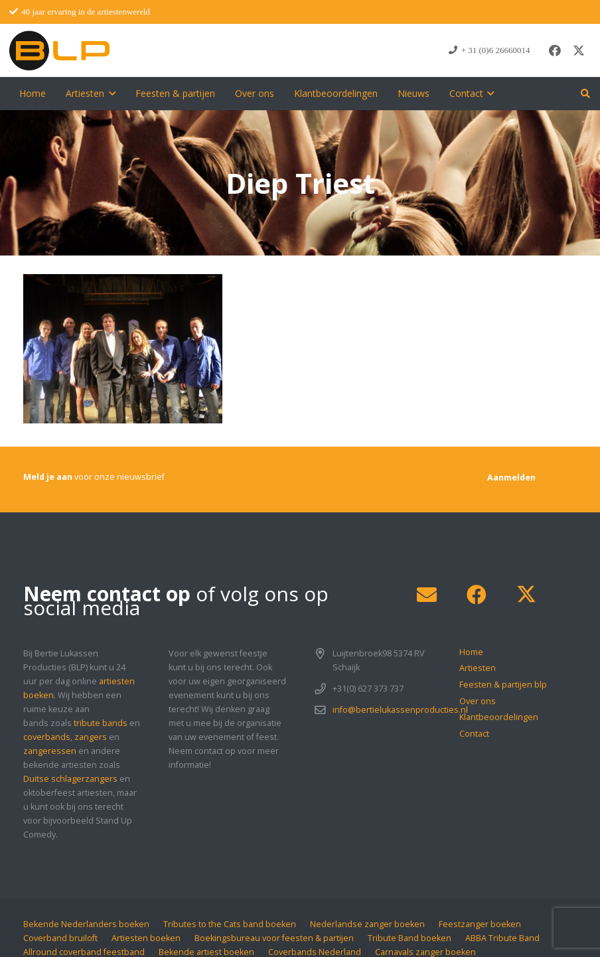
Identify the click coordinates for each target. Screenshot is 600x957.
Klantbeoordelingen (498, 717)
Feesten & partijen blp (503, 684)
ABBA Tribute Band (502, 938)
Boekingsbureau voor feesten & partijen (274, 938)
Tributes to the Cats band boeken (229, 924)
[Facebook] (555, 50)
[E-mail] (426, 595)
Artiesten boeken (146, 938)
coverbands (46, 737)
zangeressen (49, 751)
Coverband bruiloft (60, 938)
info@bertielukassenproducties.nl (400, 709)
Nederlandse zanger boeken (367, 924)
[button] (109, 93)
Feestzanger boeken (480, 924)
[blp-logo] (59, 50)
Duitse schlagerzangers (70, 778)
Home (471, 652)
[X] (579, 50)
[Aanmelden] (511, 477)
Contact (474, 733)
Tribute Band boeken (409, 938)
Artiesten (477, 668)
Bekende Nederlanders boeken (86, 924)
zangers (90, 737)
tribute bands (100, 723)
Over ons (477, 701)
